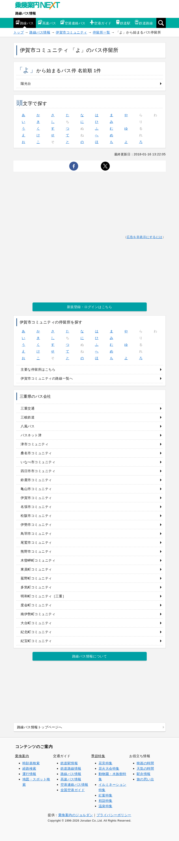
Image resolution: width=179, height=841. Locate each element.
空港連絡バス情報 (74, 784)
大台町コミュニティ (36, 623)
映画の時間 (145, 763)
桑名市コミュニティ (36, 453)
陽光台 (26, 83)
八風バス (28, 426)
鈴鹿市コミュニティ (36, 480)
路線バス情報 (25, 13)
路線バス (24, 22)
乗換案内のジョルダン (75, 815)
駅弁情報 (144, 774)
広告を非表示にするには (144, 237)
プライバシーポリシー (114, 815)
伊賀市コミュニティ (71, 32)
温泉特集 (105, 806)
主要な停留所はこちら (38, 369)
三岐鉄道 (28, 417)
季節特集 (98, 756)
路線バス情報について (89, 656)
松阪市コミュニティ (36, 516)
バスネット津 (31, 435)
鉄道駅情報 (69, 763)
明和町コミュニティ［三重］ (43, 596)
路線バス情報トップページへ (39, 727)
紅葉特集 (105, 795)
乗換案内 (22, 756)
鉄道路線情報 (70, 768)
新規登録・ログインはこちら (89, 307)
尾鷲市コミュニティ (36, 542)
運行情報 (29, 774)
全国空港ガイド (72, 790)
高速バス (47, 22)
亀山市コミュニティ (36, 489)
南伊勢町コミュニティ (38, 614)
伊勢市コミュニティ (36, 524)
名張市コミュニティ (36, 507)
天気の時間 (145, 768)
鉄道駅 (123, 22)
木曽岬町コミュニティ (38, 560)
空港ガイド (101, 22)
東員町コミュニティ (36, 569)
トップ (18, 32)
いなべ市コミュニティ (38, 462)
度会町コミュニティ (36, 605)
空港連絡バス (73, 22)
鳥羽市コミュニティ (36, 533)
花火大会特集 (109, 768)
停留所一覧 (101, 32)
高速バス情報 (70, 779)
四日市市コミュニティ (38, 471)
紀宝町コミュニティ (36, 641)
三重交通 (28, 408)
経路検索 (29, 768)
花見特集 (105, 763)
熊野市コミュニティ (36, 551)
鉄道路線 (143, 22)
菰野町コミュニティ (36, 578)
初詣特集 (105, 801)
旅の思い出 (145, 779)
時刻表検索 (31, 763)
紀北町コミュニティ (36, 632)
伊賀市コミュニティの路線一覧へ (47, 378)
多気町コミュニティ (36, 587)
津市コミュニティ (34, 444)
